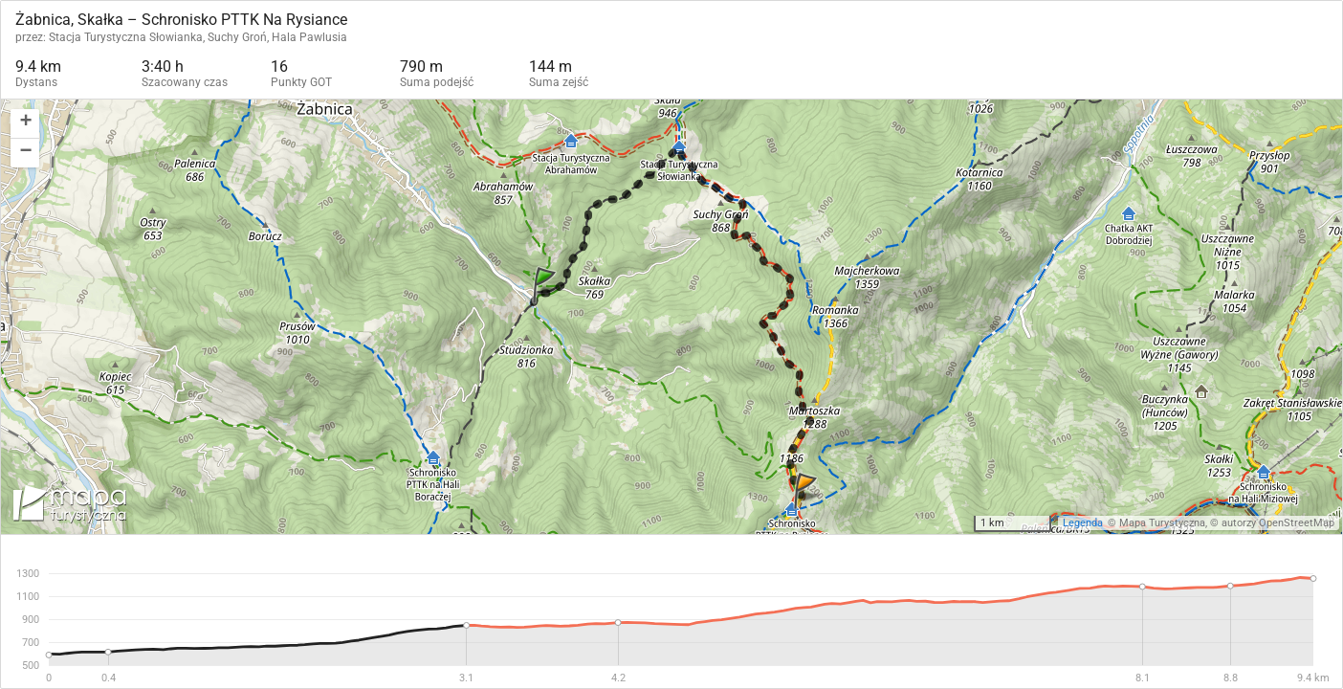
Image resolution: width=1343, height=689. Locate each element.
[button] (25, 124)
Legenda (1083, 523)
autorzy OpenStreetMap (1278, 523)
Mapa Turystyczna (1162, 523)
